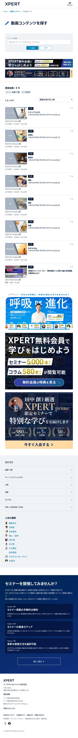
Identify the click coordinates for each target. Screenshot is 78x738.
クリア (46, 48)
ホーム (5, 11)
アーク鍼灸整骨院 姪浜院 (11, 698)
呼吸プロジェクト (9, 708)
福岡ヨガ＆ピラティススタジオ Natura (15, 704)
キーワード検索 (12, 38)
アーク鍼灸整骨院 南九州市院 (13, 701)
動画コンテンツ (15, 11)
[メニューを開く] (70, 4)
